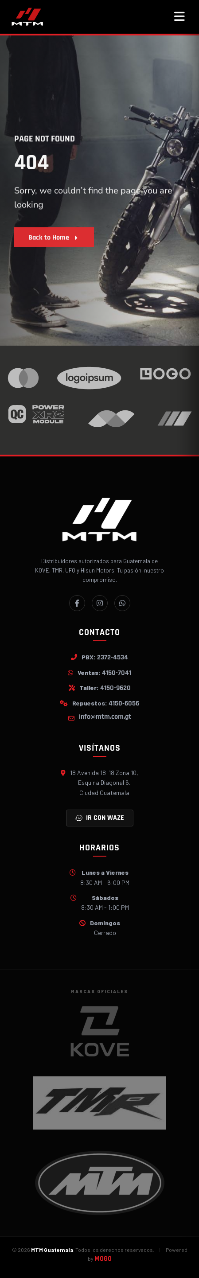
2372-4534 (112, 657)
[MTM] (27, 17)
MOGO (103, 1258)
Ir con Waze (99, 817)
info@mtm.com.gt (105, 717)
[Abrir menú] (179, 17)
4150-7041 (116, 673)
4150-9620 (115, 688)
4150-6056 (124, 703)
